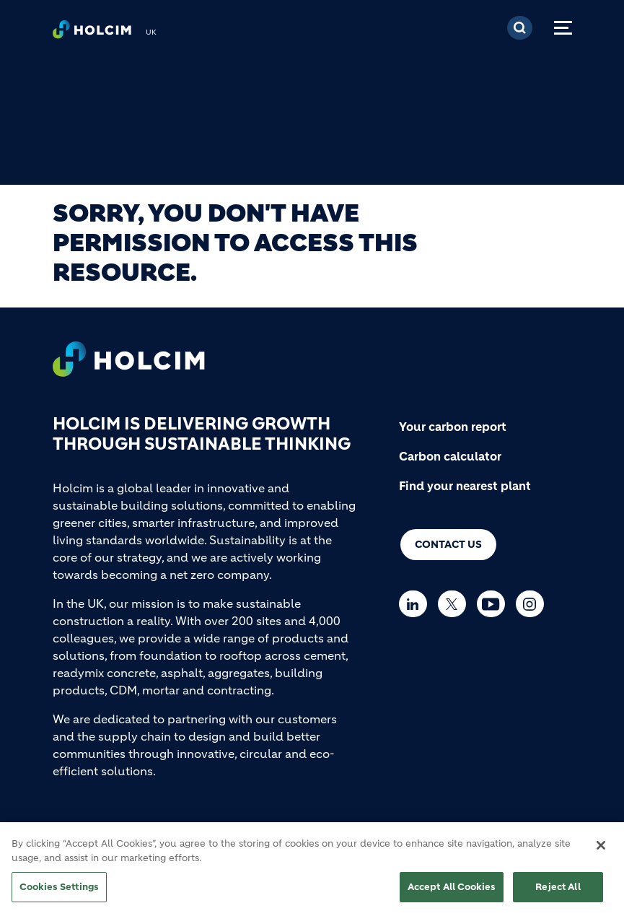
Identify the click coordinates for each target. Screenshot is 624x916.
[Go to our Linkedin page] (416, 603)
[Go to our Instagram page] (533, 603)
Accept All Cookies (452, 893)
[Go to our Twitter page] (455, 603)
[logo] (92, 33)
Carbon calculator (450, 456)
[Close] (601, 852)
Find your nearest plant (465, 486)
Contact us (448, 544)
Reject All (557, 893)
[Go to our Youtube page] (494, 603)
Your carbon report (452, 426)
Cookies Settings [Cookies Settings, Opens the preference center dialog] (59, 893)
